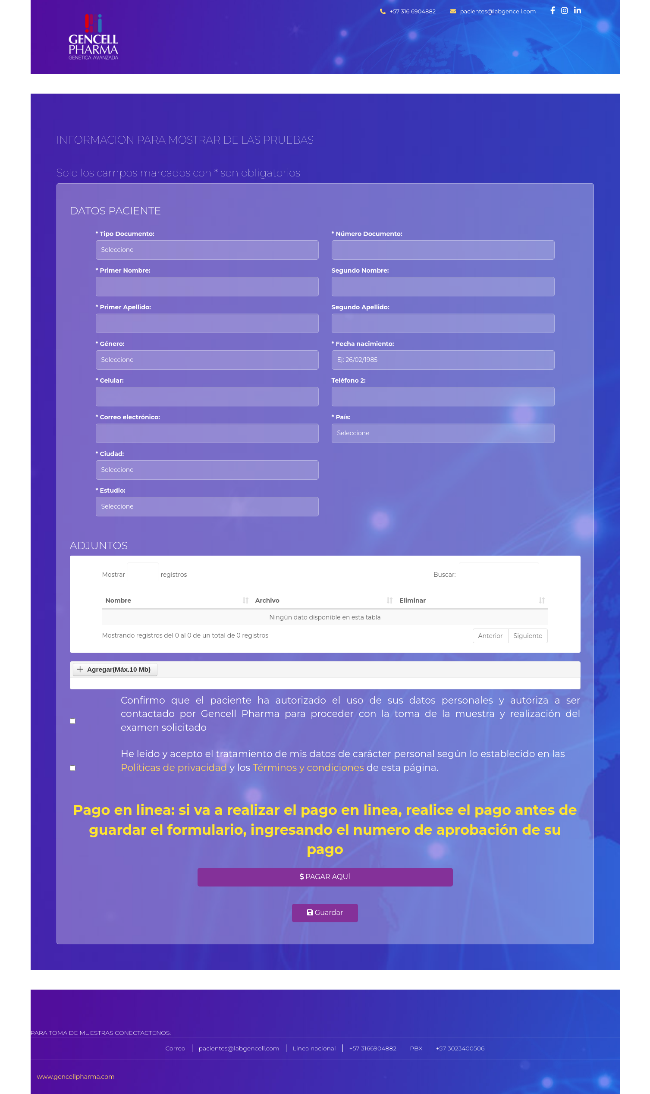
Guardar (325, 913)
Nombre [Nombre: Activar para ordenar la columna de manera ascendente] (119, 600)
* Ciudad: (110, 454)
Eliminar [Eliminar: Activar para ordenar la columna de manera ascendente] (412, 600)
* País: (341, 417)
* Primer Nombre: (123, 270)
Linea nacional (314, 1048)
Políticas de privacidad (175, 767)
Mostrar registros (144, 572)
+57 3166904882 (372, 1048)
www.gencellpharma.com (76, 1077)
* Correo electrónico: (128, 417)
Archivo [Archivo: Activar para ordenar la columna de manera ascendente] (267, 600)
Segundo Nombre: (360, 270)
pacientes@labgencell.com (493, 11)
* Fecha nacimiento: (363, 344)
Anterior (490, 636)
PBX (416, 1048)
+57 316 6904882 (408, 11)
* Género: (110, 344)
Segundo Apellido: (360, 307)
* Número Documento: (367, 234)
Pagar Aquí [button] (325, 877)
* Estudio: (111, 490)
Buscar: (486, 572)
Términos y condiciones (308, 767)
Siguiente (528, 636)
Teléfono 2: (349, 380)
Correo (175, 1048)
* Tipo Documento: (125, 234)
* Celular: (110, 380)
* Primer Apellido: (123, 307)
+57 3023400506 (460, 1048)
